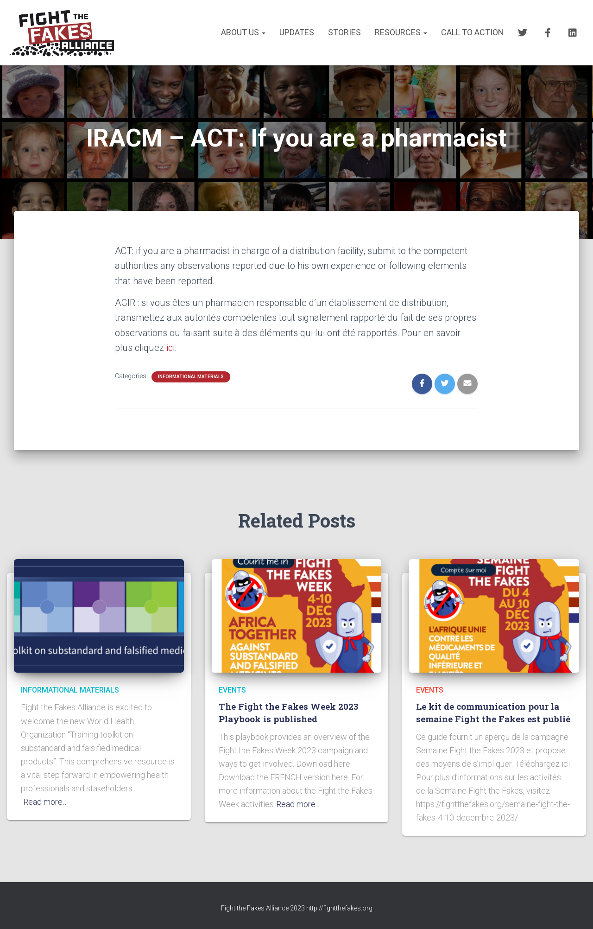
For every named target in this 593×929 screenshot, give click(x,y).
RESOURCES (401, 32)
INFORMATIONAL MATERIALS (191, 376)
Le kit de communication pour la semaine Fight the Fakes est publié (493, 712)
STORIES (344, 32)
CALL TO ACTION (472, 32)
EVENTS (232, 690)
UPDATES (296, 32)
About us (243, 32)
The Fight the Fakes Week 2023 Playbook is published (288, 712)
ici (170, 347)
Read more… (45, 802)
